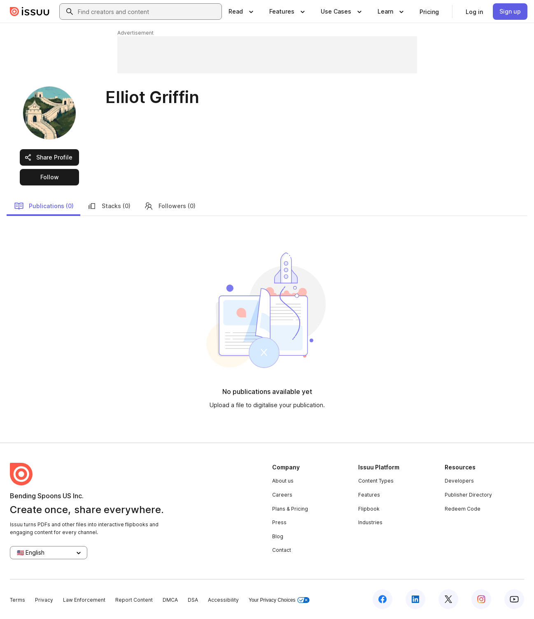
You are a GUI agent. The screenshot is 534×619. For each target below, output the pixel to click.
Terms (17, 600)
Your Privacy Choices (279, 600)
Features (369, 495)
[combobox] (148, 11)
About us (283, 481)
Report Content (134, 600)
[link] (429, 11)
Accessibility (223, 600)
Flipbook (369, 509)
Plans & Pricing (290, 509)
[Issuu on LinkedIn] (415, 599)
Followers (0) (170, 206)
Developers (459, 481)
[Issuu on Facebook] (382, 599)
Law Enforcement (84, 600)
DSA (193, 600)
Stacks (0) (109, 206)
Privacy (44, 600)
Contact (281, 550)
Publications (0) (44, 206)
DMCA (170, 600)
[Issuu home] (30, 11)
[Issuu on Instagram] (481, 599)
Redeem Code (462, 509)
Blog (277, 536)
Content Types (376, 481)
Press (279, 522)
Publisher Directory (468, 495)
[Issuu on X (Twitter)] (448, 599)
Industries (370, 522)
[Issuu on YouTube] (514, 599)
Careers (282, 495)
